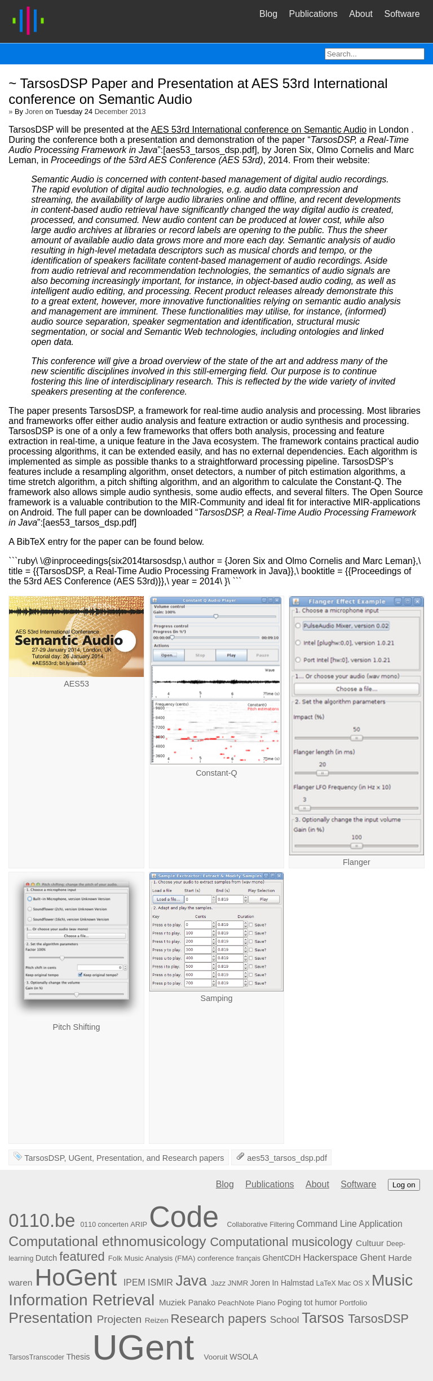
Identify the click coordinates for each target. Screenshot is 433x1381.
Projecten (119, 1319)
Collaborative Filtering (261, 1225)
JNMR (238, 1283)
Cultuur (370, 1243)
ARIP (138, 1224)
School (284, 1319)
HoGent (76, 1277)
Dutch (46, 1257)
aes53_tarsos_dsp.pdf (287, 1158)
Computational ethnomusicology (107, 1241)
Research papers (193, 1158)
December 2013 (120, 111)
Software (401, 14)
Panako (201, 1302)
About (361, 14)
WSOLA (243, 1356)
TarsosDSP (44, 1158)
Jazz (218, 1283)
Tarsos (323, 1318)
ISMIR (160, 1282)
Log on (404, 1185)
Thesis (78, 1356)
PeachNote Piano (246, 1303)
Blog (268, 14)
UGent (80, 1158)
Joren (34, 111)
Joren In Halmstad (282, 1282)
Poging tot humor (307, 1302)
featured (82, 1256)
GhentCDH (282, 1257)
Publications (313, 14)
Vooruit (215, 1357)
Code (184, 1216)
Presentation (119, 1158)
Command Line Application (350, 1224)
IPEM (134, 1282)
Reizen (157, 1320)
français (248, 1258)
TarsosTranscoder (36, 1357)
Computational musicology (281, 1242)
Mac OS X (353, 1283)
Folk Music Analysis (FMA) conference (171, 1258)
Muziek (172, 1302)
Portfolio (353, 1303)
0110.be (41, 1220)
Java (190, 1280)
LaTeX (326, 1283)
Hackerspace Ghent (344, 1257)
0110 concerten (104, 1225)
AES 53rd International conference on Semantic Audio (258, 129)
